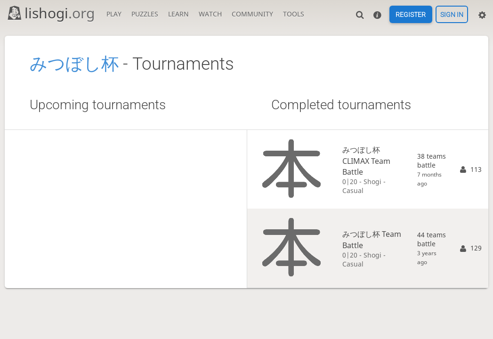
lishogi (51, 13)
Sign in (451, 14)
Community (252, 13)
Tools (293, 13)
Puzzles (144, 13)
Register (411, 14)
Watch (210, 13)
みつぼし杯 (74, 64)
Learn (178, 13)
